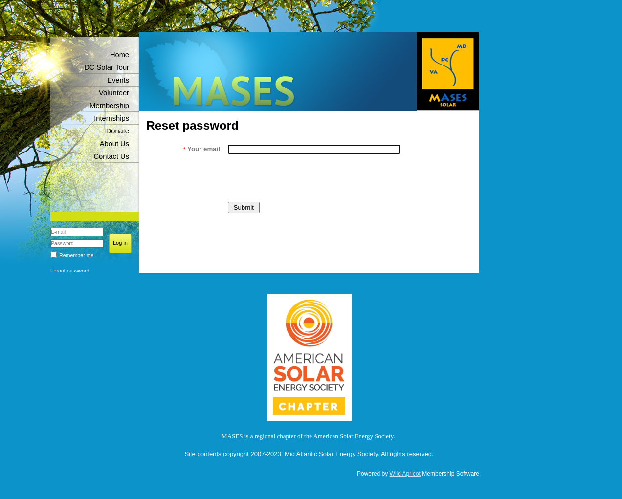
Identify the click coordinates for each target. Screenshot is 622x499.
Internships (111, 118)
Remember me (76, 255)
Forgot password (69, 271)
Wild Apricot (405, 473)
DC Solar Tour (106, 67)
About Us (114, 144)
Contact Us (112, 156)
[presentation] (301, 178)
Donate (117, 131)
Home (119, 55)
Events (118, 80)
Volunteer (114, 93)
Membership (109, 105)
